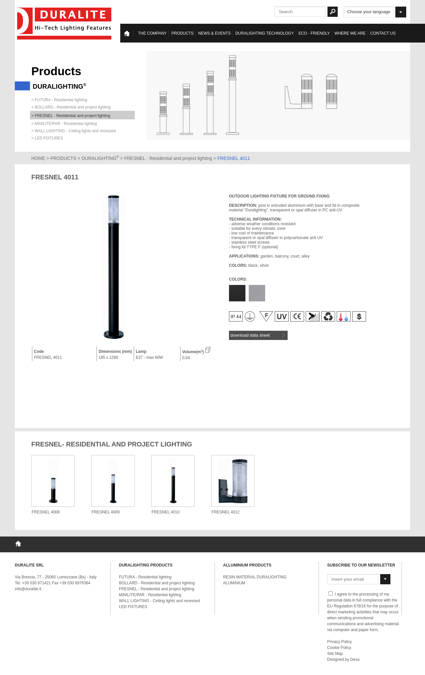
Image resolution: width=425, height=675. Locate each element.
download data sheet (257, 335)
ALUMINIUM (234, 583)
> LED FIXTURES (47, 138)
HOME (38, 158)
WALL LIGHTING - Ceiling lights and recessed (159, 600)
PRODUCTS (63, 158)
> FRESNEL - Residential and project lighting (70, 115)
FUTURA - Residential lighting (145, 577)
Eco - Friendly (314, 33)
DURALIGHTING (100, 158)
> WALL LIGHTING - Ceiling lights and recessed (73, 131)
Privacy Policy (339, 641)
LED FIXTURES (133, 606)
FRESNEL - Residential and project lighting (168, 158)
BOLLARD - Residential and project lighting (157, 583)
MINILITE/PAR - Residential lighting (150, 595)
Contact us (383, 33)
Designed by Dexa (343, 659)
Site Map (335, 653)
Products (182, 33)
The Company (152, 33)
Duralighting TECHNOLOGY (264, 33)
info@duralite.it (28, 589)
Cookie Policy (339, 647)
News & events (214, 33)
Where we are (350, 33)
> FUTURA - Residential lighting (59, 100)
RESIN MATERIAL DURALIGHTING (255, 577)
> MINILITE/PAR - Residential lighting (64, 123)
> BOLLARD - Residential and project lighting (70, 107)
